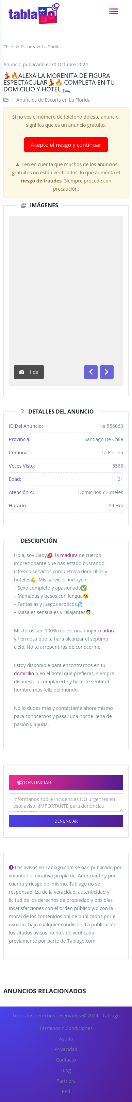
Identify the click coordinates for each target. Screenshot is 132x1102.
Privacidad (66, 1049)
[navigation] (113, 11)
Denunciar (66, 821)
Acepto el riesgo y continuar (66, 144)
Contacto (66, 1059)
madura (69, 555)
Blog (66, 1070)
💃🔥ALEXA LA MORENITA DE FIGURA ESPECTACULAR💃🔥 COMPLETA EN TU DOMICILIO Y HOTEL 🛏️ (59, 82)
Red (66, 1091)
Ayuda (66, 1038)
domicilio (24, 673)
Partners (66, 1081)
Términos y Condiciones (66, 1028)
